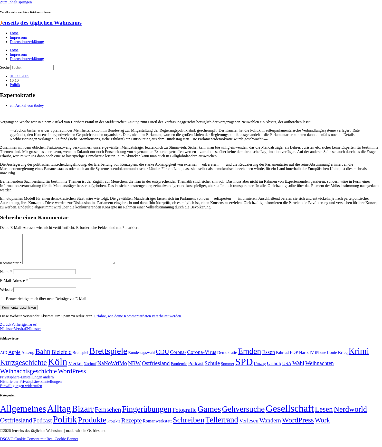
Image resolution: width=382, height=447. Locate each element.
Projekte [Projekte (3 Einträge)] (113, 427)
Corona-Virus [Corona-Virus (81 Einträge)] (201, 358)
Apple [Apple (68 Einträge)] (14, 358)
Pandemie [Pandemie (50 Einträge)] (179, 369)
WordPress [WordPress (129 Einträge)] (72, 377)
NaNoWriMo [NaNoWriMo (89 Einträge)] (112, 369)
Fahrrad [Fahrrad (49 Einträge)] (282, 358)
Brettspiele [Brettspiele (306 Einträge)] (108, 357)
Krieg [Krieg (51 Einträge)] (343, 358)
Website (6, 295)
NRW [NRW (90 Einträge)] (134, 369)
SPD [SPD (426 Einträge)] (244, 367)
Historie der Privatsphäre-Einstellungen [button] (31, 387)
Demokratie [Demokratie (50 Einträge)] (227, 358)
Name (6, 277)
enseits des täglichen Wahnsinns (41, 22)
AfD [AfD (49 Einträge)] (3, 358)
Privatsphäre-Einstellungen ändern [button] (27, 383)
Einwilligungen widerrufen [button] (21, 392)
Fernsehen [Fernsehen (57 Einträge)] (108, 415)
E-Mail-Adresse (14, 286)
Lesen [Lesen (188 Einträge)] (324, 415)
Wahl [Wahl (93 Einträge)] (298, 369)
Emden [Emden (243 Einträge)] (249, 356)
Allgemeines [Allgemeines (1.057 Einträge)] (23, 415)
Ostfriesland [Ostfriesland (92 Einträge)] (156, 369)
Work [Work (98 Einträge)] (322, 426)
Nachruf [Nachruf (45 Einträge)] (90, 369)
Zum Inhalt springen (16, 2)
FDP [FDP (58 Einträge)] (294, 358)
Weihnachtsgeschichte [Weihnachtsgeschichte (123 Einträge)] (28, 377)
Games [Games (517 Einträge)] (209, 415)
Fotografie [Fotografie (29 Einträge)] (184, 415)
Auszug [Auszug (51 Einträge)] (27, 358)
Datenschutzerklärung (27, 42)
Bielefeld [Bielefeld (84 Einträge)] (61, 358)
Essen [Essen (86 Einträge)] (268, 358)
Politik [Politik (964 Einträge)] (65, 425)
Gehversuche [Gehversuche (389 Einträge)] (243, 414)
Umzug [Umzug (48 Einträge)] (260, 369)
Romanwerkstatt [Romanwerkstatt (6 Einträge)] (157, 426)
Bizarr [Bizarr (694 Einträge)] (83, 415)
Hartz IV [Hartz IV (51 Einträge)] (306, 358)
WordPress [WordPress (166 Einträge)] (298, 426)
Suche (5, 67)
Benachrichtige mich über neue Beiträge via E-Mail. (46, 305)
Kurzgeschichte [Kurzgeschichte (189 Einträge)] (23, 368)
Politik (15, 85)
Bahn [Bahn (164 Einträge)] (42, 357)
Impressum (18, 37)
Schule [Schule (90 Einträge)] (212, 369)
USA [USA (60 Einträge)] (286, 369)
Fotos (14, 33)
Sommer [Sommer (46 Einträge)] (227, 369)
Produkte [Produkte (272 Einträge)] (92, 425)
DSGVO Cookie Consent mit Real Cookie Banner (39, 445)
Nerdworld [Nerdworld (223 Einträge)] (350, 415)
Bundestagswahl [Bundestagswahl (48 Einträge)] (141, 358)
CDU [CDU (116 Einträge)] (162, 357)
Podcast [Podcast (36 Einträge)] (42, 426)
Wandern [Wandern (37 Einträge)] (270, 426)
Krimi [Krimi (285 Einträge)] (359, 357)
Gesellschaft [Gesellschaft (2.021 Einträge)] (290, 414)
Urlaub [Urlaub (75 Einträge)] (274, 369)
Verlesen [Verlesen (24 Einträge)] (248, 426)
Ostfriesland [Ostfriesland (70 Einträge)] (16, 426)
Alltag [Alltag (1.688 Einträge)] (59, 414)
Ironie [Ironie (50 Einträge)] (332, 358)
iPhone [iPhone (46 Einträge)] (320, 358)
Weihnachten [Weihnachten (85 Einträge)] (319, 369)
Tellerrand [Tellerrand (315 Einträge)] (221, 425)
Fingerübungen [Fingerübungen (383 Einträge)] (147, 414)
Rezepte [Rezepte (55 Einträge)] (131, 426)
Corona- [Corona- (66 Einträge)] (178, 358)
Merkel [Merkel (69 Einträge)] (75, 369)
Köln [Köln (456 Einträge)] (57, 367)
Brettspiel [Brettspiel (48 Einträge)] (80, 358)
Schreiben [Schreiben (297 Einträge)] (188, 425)
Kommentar (10, 269)
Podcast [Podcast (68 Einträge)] (195, 369)
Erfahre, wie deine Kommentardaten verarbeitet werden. (138, 322)
